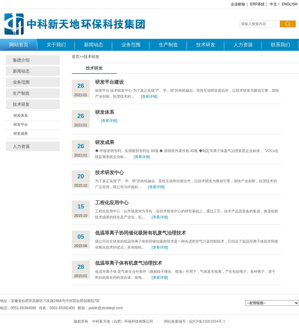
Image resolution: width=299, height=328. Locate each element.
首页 (76, 56)
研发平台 (20, 124)
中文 (273, 4)
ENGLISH (290, 4)
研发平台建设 (109, 82)
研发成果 (20, 133)
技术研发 (91, 56)
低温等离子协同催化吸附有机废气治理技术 (140, 232)
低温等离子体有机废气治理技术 (128, 263)
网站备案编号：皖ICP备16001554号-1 (194, 321)
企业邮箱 (238, 4)
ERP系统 (257, 4)
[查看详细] (149, 96)
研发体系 (20, 116)
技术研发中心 (109, 172)
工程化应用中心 (112, 202)
